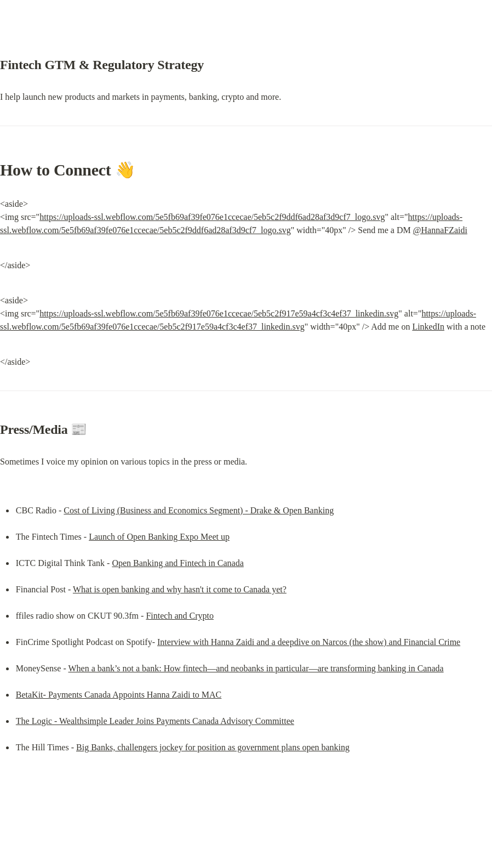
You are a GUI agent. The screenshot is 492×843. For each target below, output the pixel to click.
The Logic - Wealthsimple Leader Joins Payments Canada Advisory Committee (155, 721)
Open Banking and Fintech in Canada (177, 563)
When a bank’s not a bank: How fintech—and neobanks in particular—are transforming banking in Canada (255, 668)
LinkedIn (428, 326)
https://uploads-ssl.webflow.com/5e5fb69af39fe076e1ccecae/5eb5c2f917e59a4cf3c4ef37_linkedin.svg (218, 313)
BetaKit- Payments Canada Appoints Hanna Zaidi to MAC (119, 694)
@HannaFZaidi (440, 230)
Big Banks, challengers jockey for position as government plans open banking (213, 747)
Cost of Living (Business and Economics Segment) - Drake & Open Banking (199, 510)
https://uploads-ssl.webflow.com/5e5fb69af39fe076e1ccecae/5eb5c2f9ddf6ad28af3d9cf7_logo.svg (212, 217)
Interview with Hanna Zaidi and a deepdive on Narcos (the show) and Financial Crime (308, 642)
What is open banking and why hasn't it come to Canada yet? (180, 589)
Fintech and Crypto (180, 615)
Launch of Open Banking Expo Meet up (159, 536)
